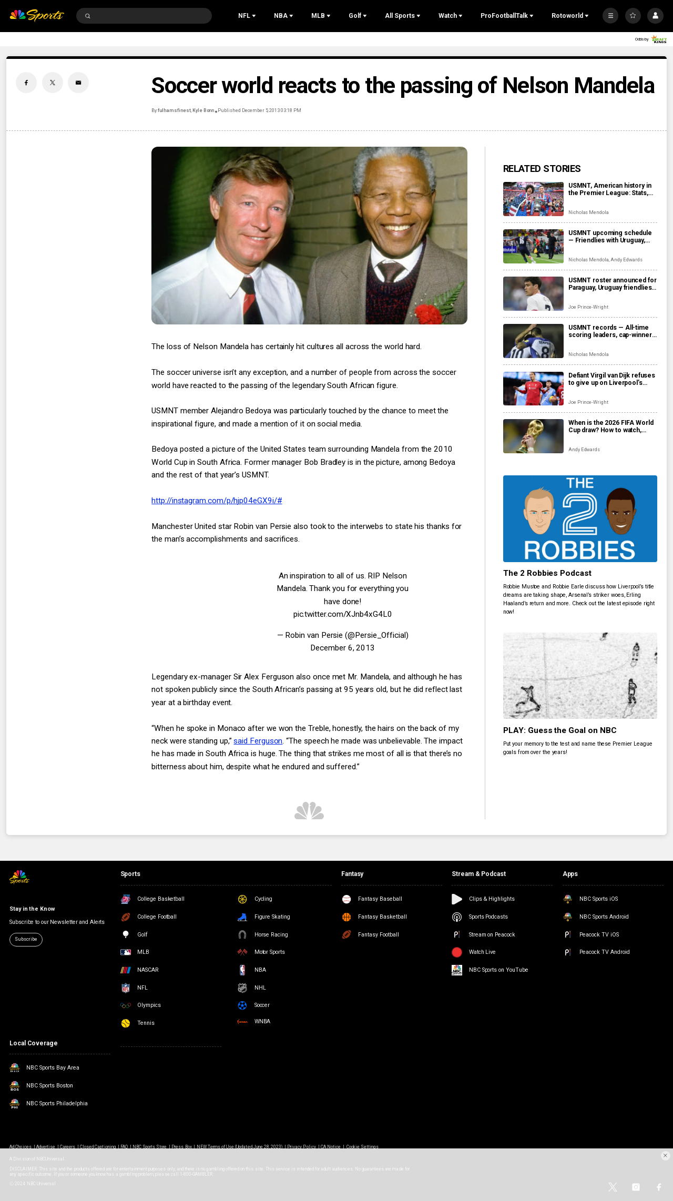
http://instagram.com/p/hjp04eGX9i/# (216, 500)
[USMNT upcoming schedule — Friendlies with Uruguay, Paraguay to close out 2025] (533, 246)
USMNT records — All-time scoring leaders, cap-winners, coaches (612, 331)
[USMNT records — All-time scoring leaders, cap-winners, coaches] (533, 341)
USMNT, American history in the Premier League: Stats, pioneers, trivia (609, 189)
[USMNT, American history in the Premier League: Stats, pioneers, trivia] (533, 199)
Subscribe (26, 939)
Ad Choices (20, 1146)
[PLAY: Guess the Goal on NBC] (580, 676)
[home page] (36, 16)
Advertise (45, 1146)
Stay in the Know (31, 908)
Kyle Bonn (203, 110)
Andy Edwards (626, 259)
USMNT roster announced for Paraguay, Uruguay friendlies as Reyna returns (612, 284)
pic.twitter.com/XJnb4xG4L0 (342, 614)
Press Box (181, 1146)
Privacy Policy (301, 1146)
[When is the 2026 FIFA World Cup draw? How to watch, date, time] (533, 436)
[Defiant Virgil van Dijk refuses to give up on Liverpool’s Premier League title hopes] (533, 389)
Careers (67, 1146)
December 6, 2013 (342, 648)
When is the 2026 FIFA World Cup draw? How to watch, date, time (611, 426)
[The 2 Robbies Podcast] (580, 518)
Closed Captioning (98, 1146)
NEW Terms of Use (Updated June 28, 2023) (240, 1146)
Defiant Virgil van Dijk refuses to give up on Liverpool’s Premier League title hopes (611, 379)
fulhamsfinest (174, 110)
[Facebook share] (26, 82)
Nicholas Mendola (588, 212)
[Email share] (78, 82)
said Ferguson (257, 741)
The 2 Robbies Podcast (547, 573)
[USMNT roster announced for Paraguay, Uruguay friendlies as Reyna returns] (533, 294)
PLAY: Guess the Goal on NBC (560, 730)
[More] (610, 16)
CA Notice (331, 1146)
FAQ (124, 1146)
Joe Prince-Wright (588, 307)
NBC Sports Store (149, 1146)
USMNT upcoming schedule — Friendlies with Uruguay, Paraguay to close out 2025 (610, 236)
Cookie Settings (362, 1146)
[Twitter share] (52, 82)
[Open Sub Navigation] (255, 16)
